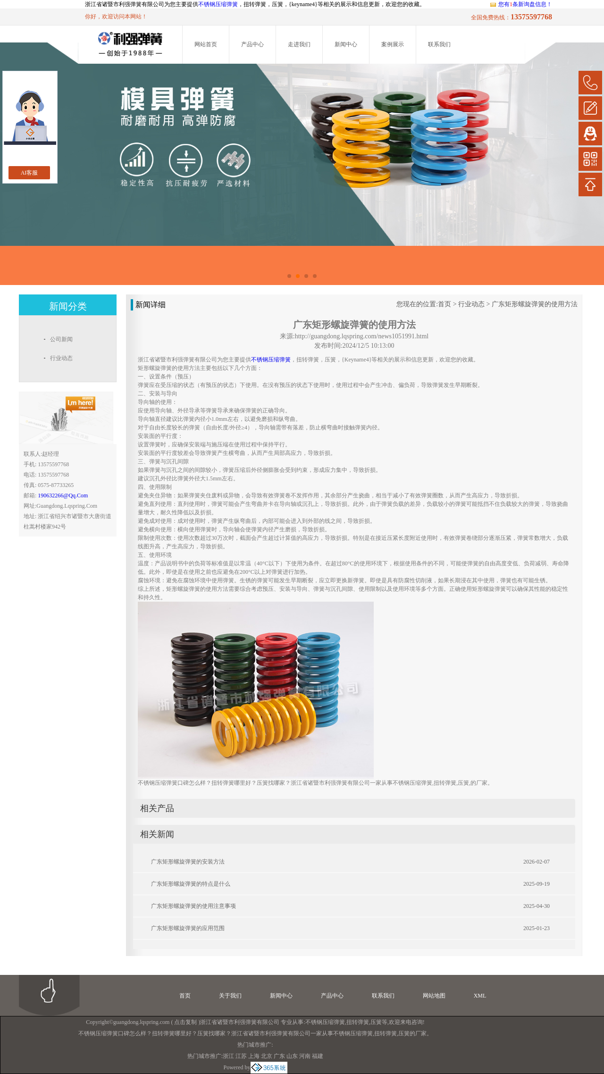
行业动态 (471, 304)
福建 (317, 1056)
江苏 (241, 1056)
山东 (292, 1056)
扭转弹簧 (357, 1022)
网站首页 (205, 44)
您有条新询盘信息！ (520, 4)
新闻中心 (346, 44)
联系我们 (439, 44)
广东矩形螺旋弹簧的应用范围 (188, 928)
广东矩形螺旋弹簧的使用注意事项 (193, 906)
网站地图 (434, 995)
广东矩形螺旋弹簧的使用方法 (535, 304)
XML (480, 995)
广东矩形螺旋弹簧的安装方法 (188, 861)
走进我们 (299, 44)
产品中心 (252, 44)
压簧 (376, 1022)
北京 (266, 1056)
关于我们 (230, 995)
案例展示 (392, 44)
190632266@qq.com (63, 495)
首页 (444, 304)
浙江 (228, 1056)
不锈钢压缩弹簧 (218, 4)
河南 (304, 1056)
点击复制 (185, 1022)
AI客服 (29, 172)
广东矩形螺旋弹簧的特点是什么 (190, 884)
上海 (254, 1056)
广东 (279, 1056)
